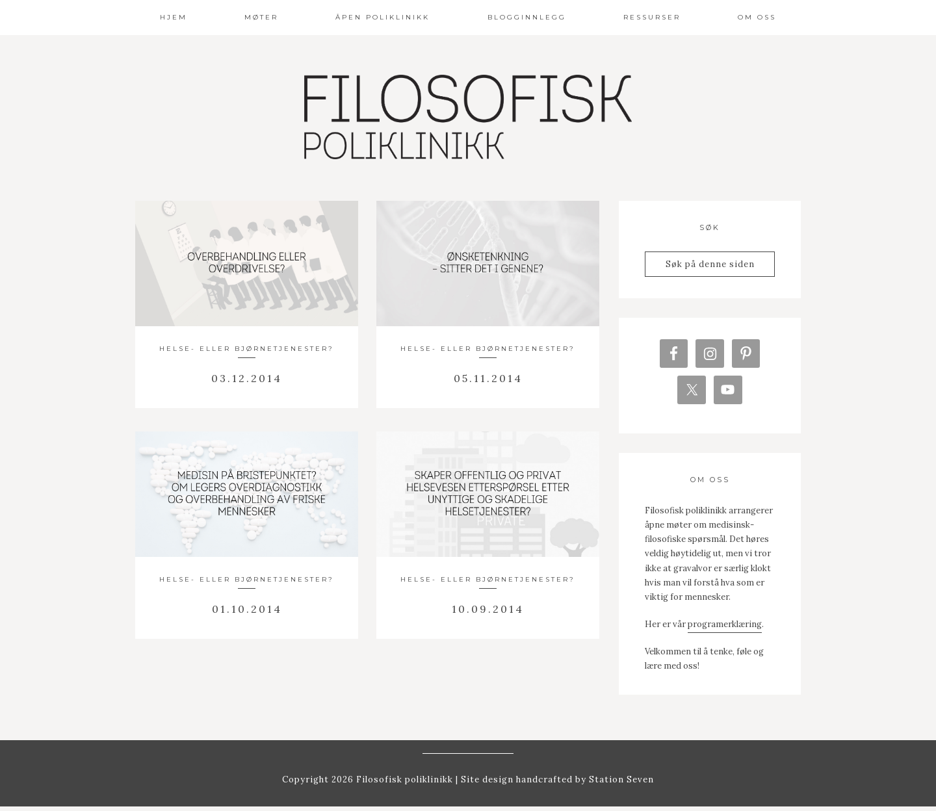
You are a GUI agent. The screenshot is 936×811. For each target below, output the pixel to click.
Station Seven (620, 784)
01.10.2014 (247, 608)
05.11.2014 (488, 378)
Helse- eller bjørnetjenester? (246, 348)
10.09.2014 (488, 608)
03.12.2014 (246, 378)
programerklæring (725, 628)
